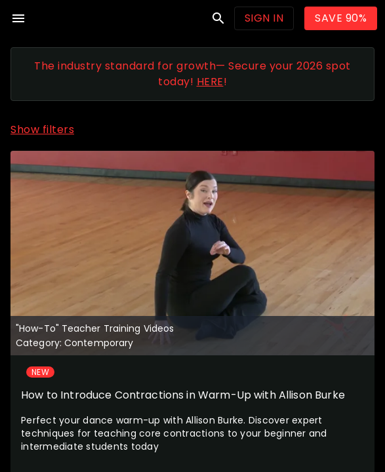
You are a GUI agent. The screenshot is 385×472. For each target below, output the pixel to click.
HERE (210, 81)
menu (18, 18)
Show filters (42, 129)
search (218, 18)
